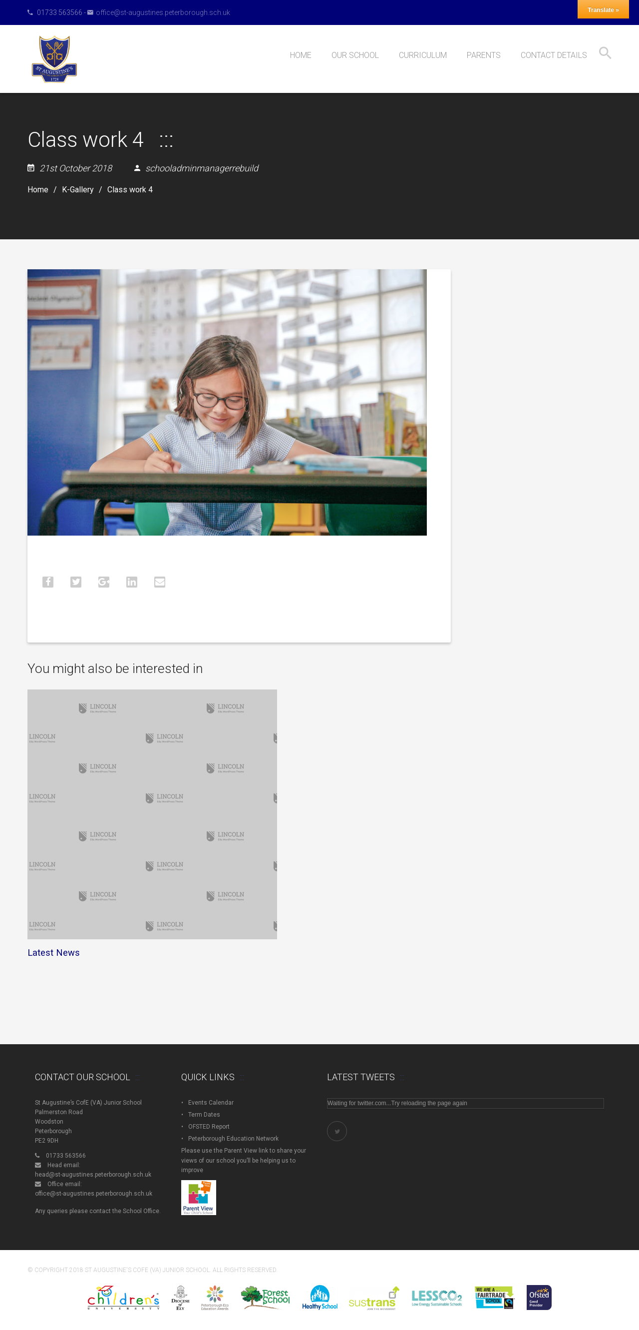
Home (37, 190)
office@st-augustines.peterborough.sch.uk (163, 12)
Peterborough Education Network (233, 1138)
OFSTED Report (209, 1126)
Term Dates (204, 1114)
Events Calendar (211, 1102)
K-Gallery (78, 190)
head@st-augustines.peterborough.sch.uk (93, 1174)
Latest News (53, 952)
